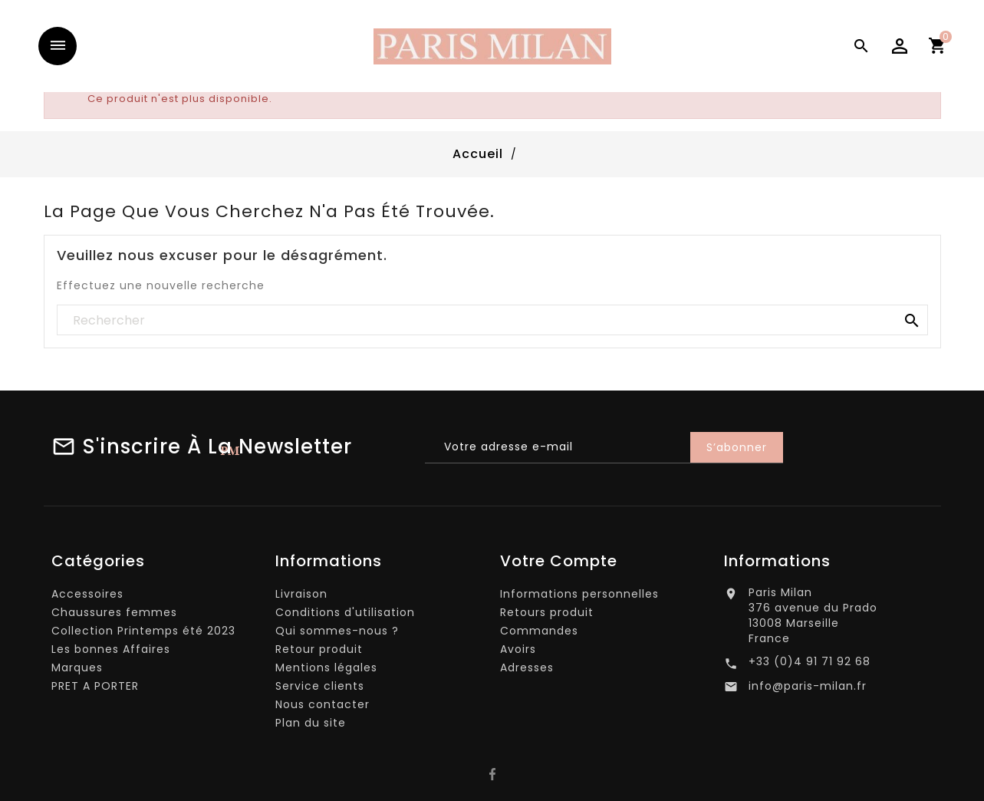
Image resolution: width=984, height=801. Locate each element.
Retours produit (547, 616)
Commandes (539, 634)
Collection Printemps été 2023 (143, 634)
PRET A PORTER (95, 689)
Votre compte (558, 564)
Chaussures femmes (114, 616)
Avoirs (518, 653)
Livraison (301, 597)
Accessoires (87, 597)
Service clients (319, 689)
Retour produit (319, 653)
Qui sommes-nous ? (337, 634)
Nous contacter (322, 708)
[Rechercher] (492, 320)
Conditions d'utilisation (345, 616)
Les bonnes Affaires (110, 653)
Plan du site (310, 726)
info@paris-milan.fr (808, 689)
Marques (77, 671)
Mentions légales (326, 671)
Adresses (527, 671)
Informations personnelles (579, 597)
